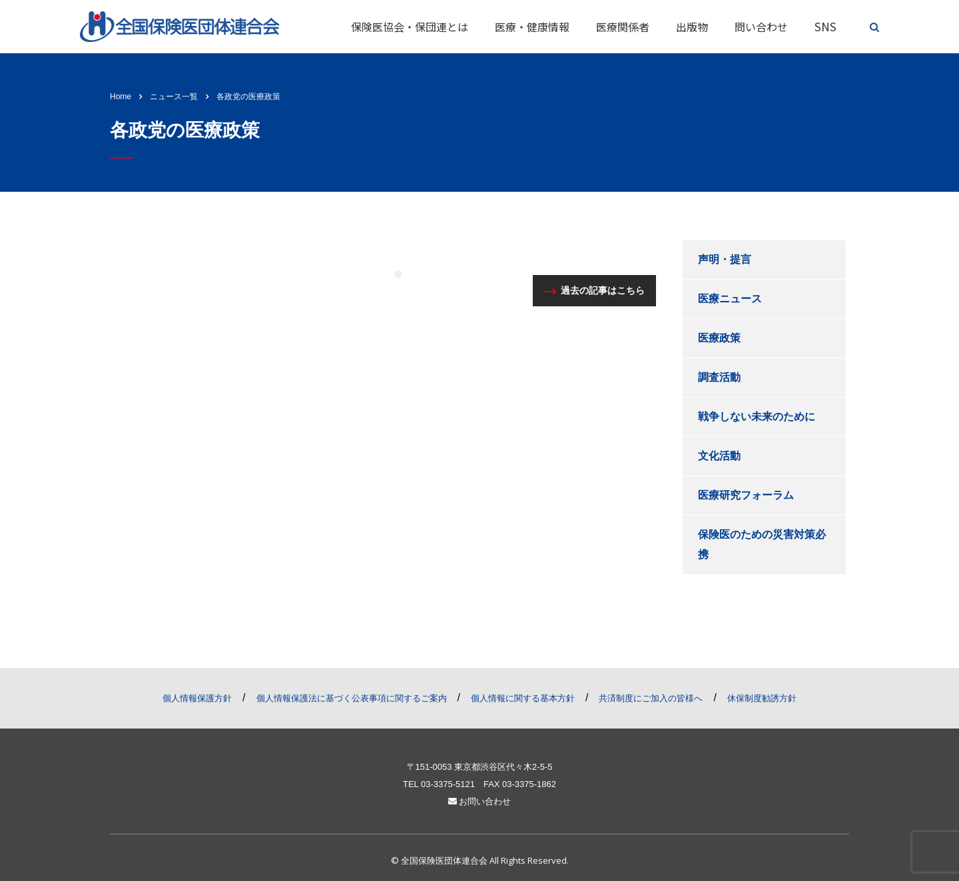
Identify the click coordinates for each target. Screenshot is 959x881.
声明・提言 (724, 259)
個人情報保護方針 (197, 698)
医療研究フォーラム (746, 495)
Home (120, 96)
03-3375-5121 (448, 784)
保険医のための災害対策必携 (762, 544)
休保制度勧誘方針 (762, 698)
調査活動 (719, 377)
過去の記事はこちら (594, 290)
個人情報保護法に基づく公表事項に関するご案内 (351, 698)
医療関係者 (622, 27)
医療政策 (719, 338)
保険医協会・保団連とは (409, 27)
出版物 (692, 27)
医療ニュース (730, 298)
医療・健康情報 (532, 27)
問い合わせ (761, 27)
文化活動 (719, 455)
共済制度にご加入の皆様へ (651, 698)
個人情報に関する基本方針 (523, 698)
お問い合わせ (479, 801)
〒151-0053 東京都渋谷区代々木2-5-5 (480, 767)
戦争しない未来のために (756, 416)
